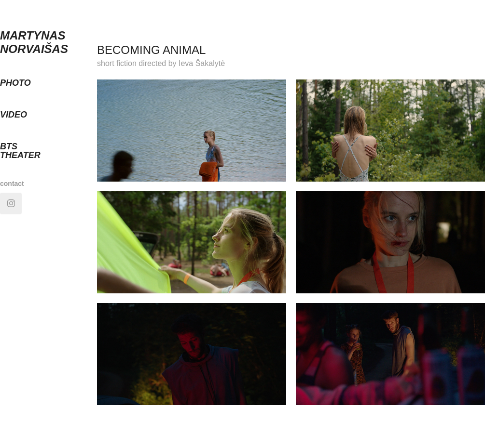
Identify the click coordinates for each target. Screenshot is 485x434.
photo (15, 83)
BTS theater (20, 151)
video (13, 114)
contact (12, 183)
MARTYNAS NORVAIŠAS (34, 42)
